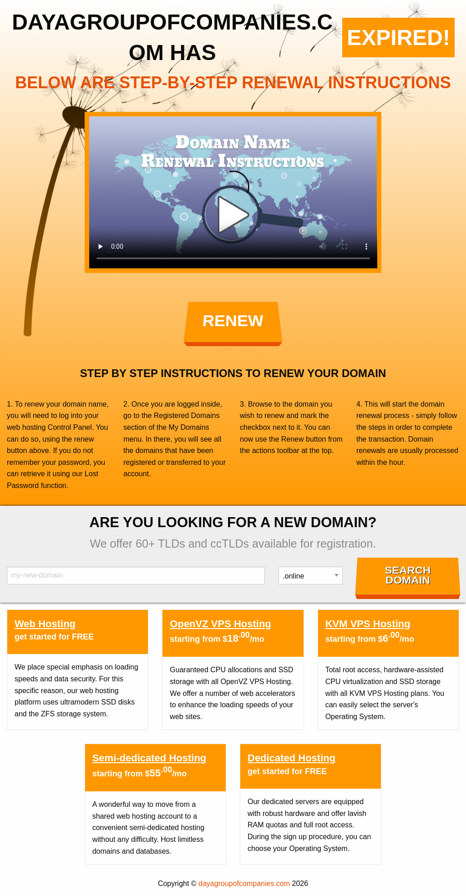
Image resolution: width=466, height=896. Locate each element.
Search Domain (408, 575)
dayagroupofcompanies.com (244, 883)
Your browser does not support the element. (233, 192)
